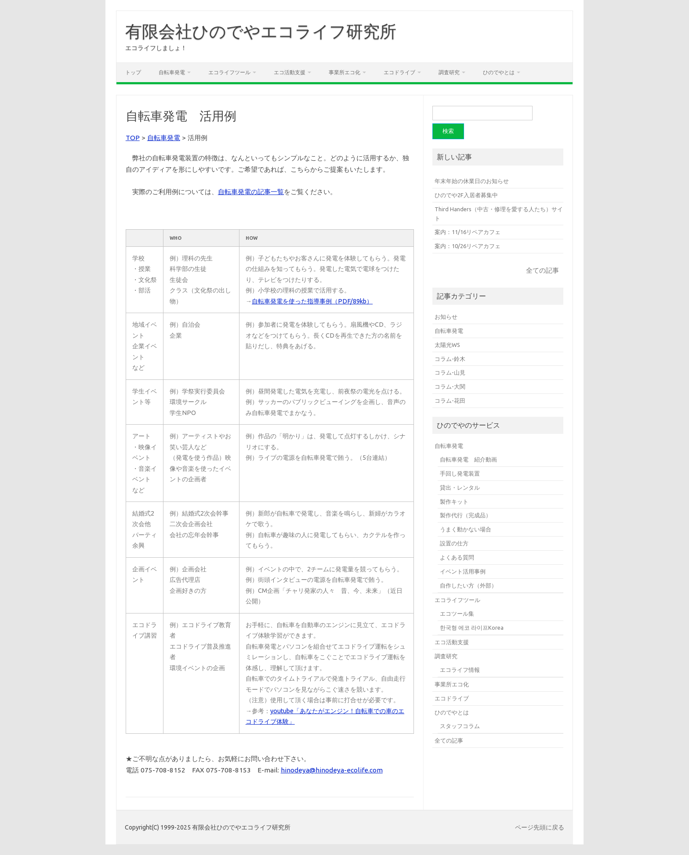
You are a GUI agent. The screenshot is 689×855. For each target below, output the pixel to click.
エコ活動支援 (289, 72)
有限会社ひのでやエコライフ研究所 (260, 31)
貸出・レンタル (460, 487)
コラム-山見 (450, 372)
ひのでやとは (499, 72)
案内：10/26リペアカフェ (467, 246)
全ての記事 (542, 270)
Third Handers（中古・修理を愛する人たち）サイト (499, 213)
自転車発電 (172, 72)
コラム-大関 (450, 386)
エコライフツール (229, 72)
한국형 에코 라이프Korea (472, 627)
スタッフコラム (460, 726)
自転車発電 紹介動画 (468, 459)
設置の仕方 (454, 543)
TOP (133, 137)
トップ (133, 72)
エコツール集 (457, 613)
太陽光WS (447, 345)
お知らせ (446, 317)
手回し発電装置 (460, 473)
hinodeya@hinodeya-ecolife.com (332, 770)
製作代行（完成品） (465, 515)
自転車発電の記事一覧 (251, 191)
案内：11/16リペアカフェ (467, 232)
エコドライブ (399, 72)
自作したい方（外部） (468, 585)
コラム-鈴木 (450, 359)
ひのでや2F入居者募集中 (466, 195)
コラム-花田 (450, 400)
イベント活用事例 (463, 571)
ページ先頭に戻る (539, 827)
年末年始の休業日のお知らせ (472, 181)
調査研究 (449, 72)
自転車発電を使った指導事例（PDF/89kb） (312, 301)
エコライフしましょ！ (156, 47)
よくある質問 (457, 557)
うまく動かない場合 (465, 529)
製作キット (454, 501)
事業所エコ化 (344, 72)
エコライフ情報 (460, 670)
